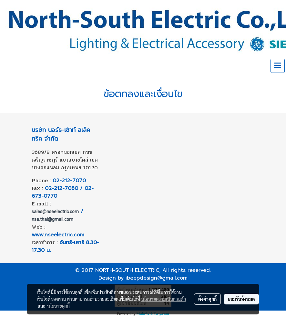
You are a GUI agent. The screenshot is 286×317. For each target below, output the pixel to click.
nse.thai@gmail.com (52, 219)
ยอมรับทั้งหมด (241, 299)
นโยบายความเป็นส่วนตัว (163, 299)
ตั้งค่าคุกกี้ (207, 299)
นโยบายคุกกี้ (58, 306)
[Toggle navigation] (278, 66)
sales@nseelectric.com (55, 211)
